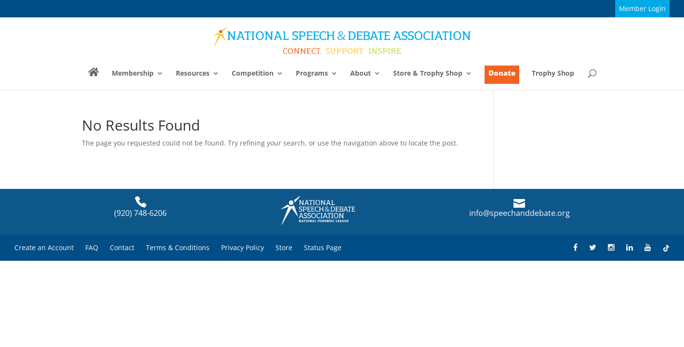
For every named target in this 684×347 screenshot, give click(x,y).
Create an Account (44, 247)
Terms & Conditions (178, 247)
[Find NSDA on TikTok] (666, 247)
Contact (122, 247)
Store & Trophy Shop (427, 74)
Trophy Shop (553, 74)
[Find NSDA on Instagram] (611, 247)
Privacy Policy (242, 247)
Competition (253, 74)
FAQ (91, 247)
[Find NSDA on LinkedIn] (629, 247)
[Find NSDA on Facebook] (575, 247)
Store (284, 247)
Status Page (323, 247)
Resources (193, 74)
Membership (133, 74)
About (360, 74)
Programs (312, 74)
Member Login (642, 8)
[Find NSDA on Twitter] (592, 247)
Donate (501, 73)
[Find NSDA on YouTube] (648, 247)
